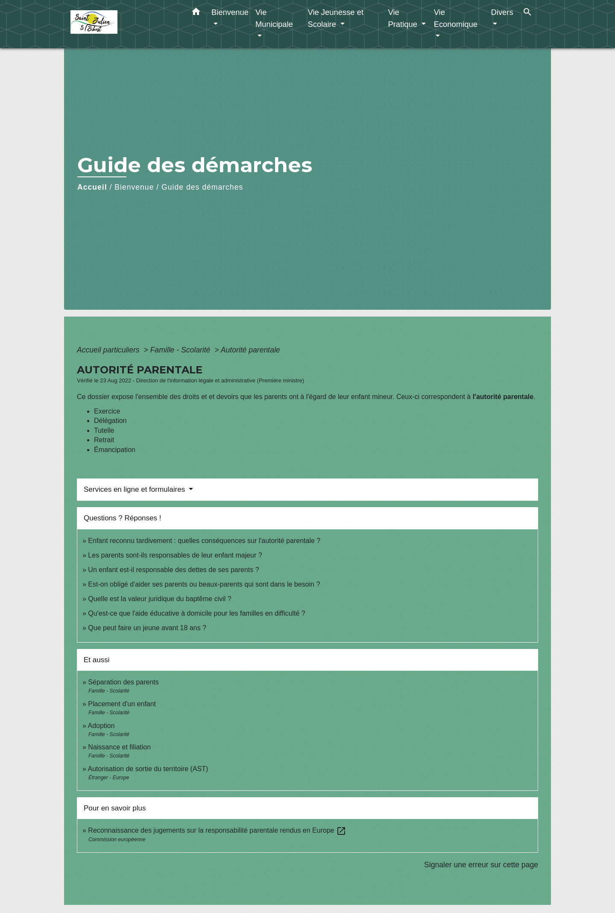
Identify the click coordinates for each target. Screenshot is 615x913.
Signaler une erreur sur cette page (481, 864)
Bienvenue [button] (230, 12)
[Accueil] (123, 24)
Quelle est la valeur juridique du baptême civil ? (159, 598)
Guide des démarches (202, 187)
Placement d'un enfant (122, 704)
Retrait (104, 439)
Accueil (92, 187)
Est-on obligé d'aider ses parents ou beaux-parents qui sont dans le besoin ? (204, 584)
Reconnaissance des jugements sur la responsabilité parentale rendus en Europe (217, 830)
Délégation (110, 420)
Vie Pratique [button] (403, 18)
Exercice (107, 411)
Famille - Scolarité (181, 350)
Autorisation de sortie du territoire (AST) (148, 768)
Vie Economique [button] (455, 18)
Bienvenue (134, 187)
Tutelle (104, 430)
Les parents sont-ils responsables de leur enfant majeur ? (175, 555)
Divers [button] (502, 12)
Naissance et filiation (119, 747)
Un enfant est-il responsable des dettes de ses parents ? (173, 569)
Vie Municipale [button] (274, 18)
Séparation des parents (123, 682)
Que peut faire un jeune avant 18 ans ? (147, 627)
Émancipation (114, 449)
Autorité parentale (250, 350)
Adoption (101, 725)
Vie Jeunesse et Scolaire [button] (335, 18)
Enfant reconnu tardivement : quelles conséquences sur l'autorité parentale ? (204, 540)
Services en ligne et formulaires (135, 489)
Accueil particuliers (109, 350)
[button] (196, 13)
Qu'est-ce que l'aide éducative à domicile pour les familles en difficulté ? (196, 613)
